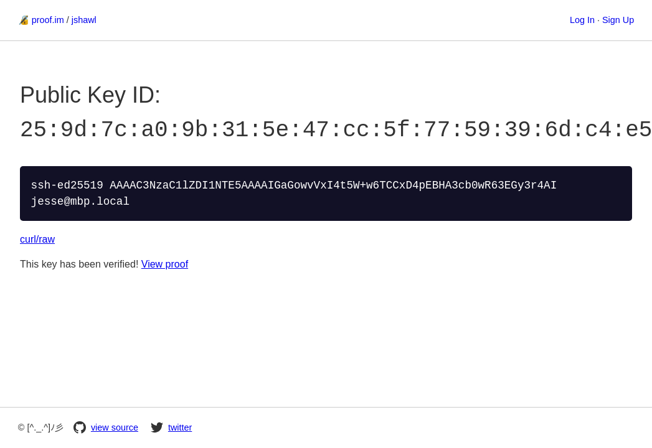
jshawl (84, 20)
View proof (164, 263)
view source (105, 427)
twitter (171, 427)
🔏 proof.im (41, 20)
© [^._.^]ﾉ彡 (41, 427)
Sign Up (618, 20)
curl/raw (37, 238)
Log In (582, 20)
